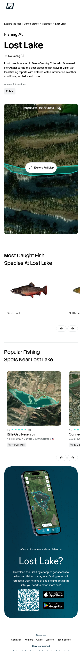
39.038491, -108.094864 (42, 108)
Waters (50, 639)
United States (31, 23)
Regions (29, 639)
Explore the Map (13, 23)
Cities (39, 639)
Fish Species (64, 639)
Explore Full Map (44, 167)
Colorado (47, 23)
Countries (16, 639)
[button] (41, 167)
